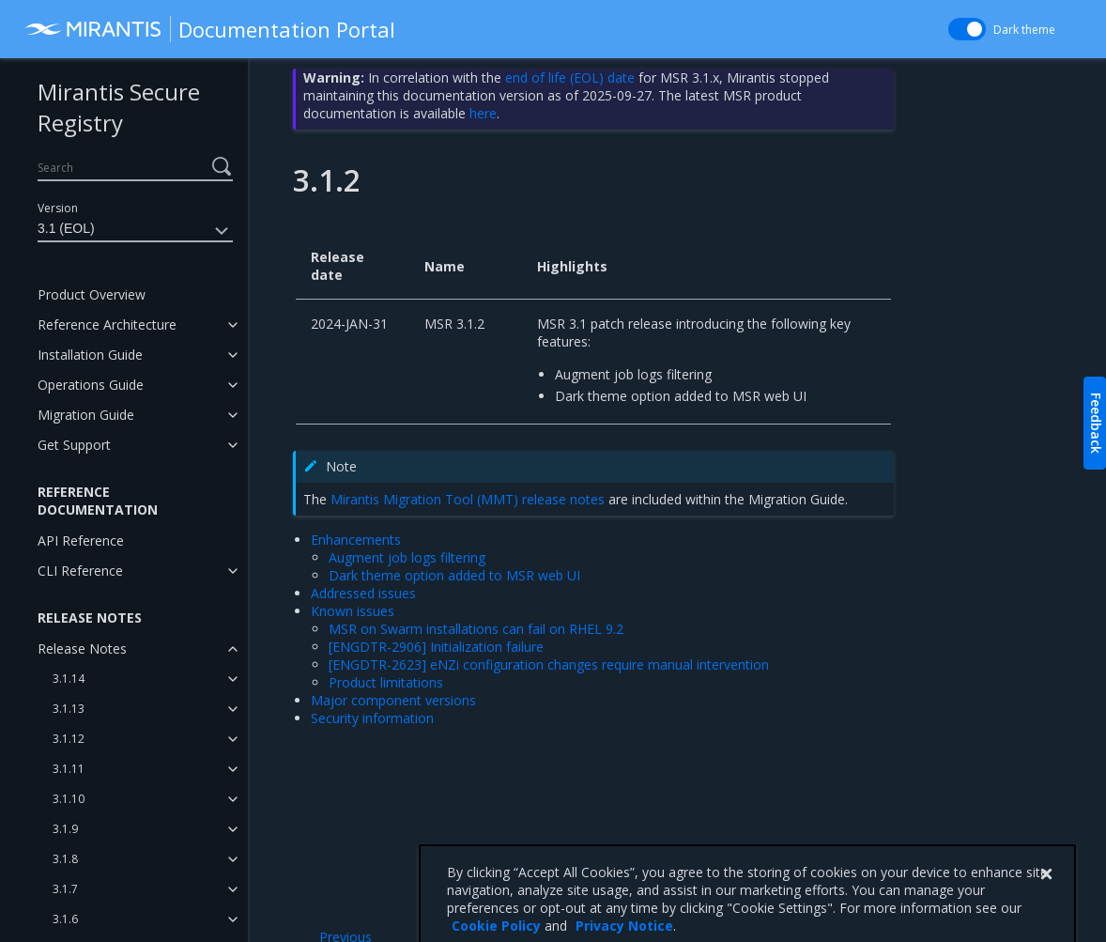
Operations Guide (91, 385)
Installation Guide (90, 354)
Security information (372, 718)
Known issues (352, 611)
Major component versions (393, 700)
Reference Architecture (107, 324)
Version (58, 208)
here (483, 113)
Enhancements (356, 539)
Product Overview (92, 294)
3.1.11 (68, 769)
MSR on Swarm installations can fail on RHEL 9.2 (476, 629)
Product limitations (386, 682)
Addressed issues (363, 593)
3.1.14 (68, 679)
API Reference (81, 540)
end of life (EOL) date (570, 77)
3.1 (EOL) (135, 231)
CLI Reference (80, 570)
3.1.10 (68, 799)
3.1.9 (65, 829)
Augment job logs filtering (407, 557)
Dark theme (1024, 30)
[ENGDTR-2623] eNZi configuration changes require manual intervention (549, 664)
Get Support (74, 445)
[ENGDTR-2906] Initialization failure (436, 647)
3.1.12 (68, 739)
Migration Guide (86, 415)
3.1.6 (65, 919)
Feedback (1096, 423)
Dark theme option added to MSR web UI (454, 575)
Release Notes (82, 648)
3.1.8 (65, 859)
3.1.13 (68, 709)
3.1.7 (65, 889)
